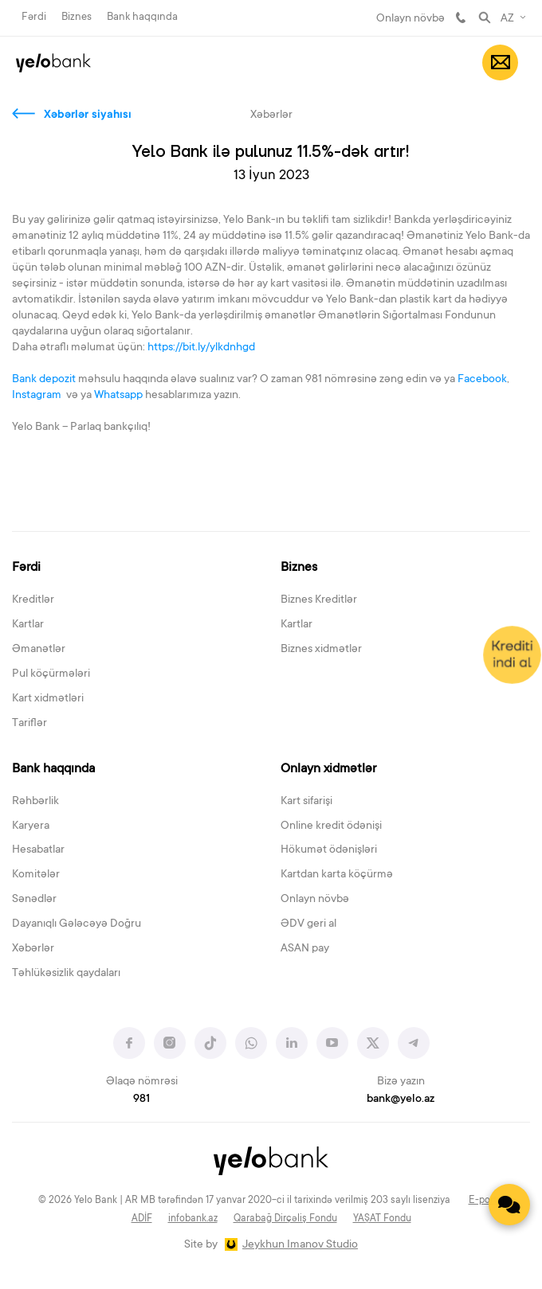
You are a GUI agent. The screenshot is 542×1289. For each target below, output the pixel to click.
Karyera (30, 826)
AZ (507, 19)
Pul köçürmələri (51, 674)
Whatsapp (118, 395)
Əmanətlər (38, 649)
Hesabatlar (38, 850)
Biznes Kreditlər (319, 600)
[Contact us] (509, 1204)
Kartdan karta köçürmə (337, 875)
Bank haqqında (142, 17)
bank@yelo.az (400, 1099)
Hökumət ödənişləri (329, 850)
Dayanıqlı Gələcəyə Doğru (76, 924)
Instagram (38, 395)
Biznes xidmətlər (321, 649)
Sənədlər (34, 899)
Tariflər (29, 723)
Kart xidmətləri (48, 699)
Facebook (482, 379)
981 (461, 17)
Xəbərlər (33, 949)
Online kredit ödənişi (331, 826)
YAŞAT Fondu (382, 1219)
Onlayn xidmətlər (328, 769)
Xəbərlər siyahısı (88, 115)
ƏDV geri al (308, 924)
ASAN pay (305, 949)
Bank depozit (44, 379)
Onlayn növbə (410, 19)
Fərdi (34, 17)
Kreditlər (33, 600)
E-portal (487, 1200)
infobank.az (193, 1219)
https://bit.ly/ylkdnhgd (201, 348)
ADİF (142, 1219)
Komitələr (36, 875)
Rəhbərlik (35, 801)
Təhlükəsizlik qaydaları (66, 973)
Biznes (76, 17)
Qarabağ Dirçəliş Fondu (285, 1219)
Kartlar (28, 625)
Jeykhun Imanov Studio (300, 1245)
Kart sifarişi (306, 801)
